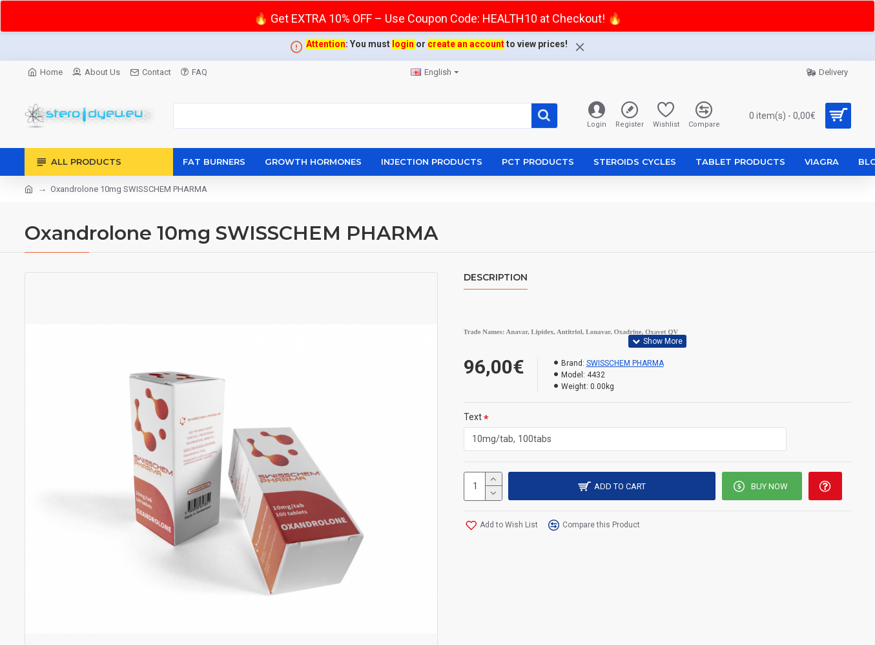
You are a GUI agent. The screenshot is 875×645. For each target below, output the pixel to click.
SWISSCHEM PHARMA (625, 363)
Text (473, 417)
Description (496, 277)
